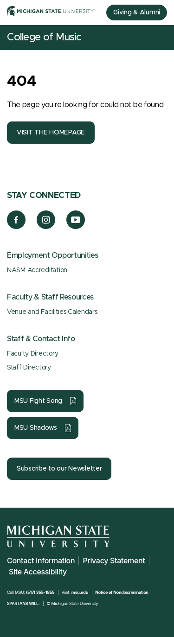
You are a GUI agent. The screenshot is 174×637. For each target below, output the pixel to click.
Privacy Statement (114, 560)
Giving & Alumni (136, 12)
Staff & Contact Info (41, 339)
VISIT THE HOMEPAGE (51, 132)
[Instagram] (46, 226)
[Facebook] (16, 226)
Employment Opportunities (52, 255)
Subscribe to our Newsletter (59, 468)
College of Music (44, 37)
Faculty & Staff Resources (50, 297)
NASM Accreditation (37, 270)
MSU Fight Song (38, 401)
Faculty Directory (32, 353)
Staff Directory (29, 367)
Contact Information (41, 560)
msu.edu (79, 592)
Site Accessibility (38, 571)
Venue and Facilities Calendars (52, 312)
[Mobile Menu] (160, 37)
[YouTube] (75, 226)
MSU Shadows (35, 428)
